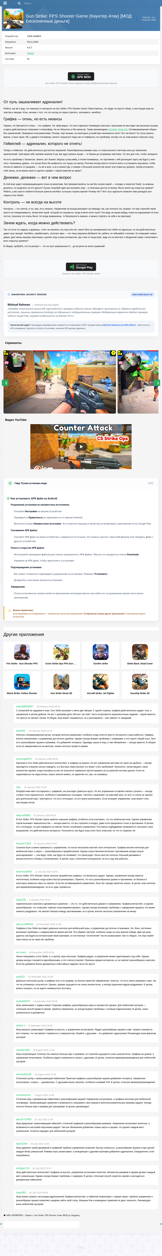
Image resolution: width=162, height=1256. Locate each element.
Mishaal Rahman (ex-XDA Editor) (120, 327)
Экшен (30, 55)
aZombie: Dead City (118, 131)
